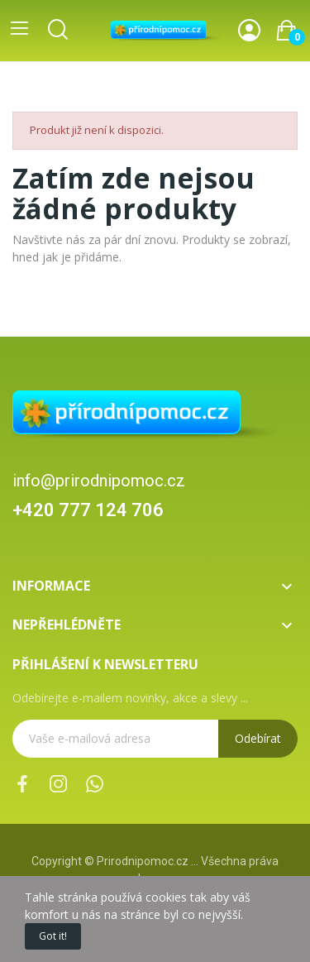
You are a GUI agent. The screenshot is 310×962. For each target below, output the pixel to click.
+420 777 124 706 (88, 510)
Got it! (53, 936)
